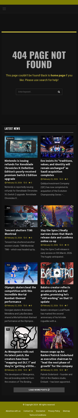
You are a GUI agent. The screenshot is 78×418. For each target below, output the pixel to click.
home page (58, 75)
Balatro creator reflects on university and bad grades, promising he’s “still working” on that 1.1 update (56, 294)
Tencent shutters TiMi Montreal (18, 232)
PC (44, 208)
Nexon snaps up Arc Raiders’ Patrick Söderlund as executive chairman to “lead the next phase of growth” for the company (57, 359)
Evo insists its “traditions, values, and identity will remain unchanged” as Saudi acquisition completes (56, 168)
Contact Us (28, 411)
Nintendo (10, 138)
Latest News (12, 128)
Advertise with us (13, 411)
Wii (44, 138)
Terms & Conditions (38, 415)
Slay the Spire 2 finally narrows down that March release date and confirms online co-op (57, 236)
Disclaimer (40, 411)
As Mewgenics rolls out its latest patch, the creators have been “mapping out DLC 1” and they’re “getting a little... (20, 359)
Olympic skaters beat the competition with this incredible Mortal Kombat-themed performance (20, 294)
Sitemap (66, 411)
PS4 (8, 208)
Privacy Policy (54, 411)
